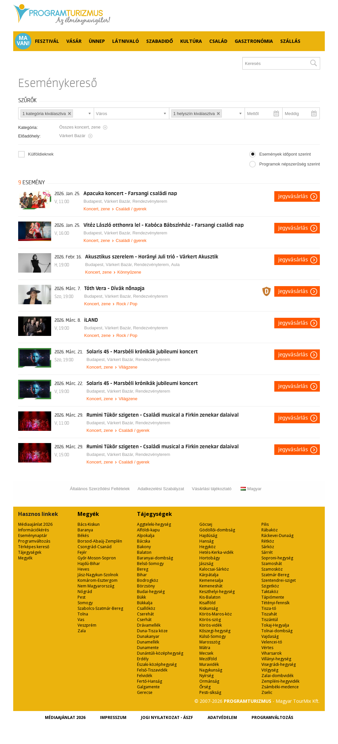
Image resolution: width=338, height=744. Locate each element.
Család (218, 41)
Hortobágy (209, 558)
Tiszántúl (269, 619)
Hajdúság (208, 535)
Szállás (290, 41)
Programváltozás (34, 541)
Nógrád (85, 591)
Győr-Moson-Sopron (97, 558)
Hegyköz (207, 547)
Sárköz (267, 547)
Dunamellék (148, 642)
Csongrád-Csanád (95, 547)
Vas (81, 619)
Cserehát (145, 614)
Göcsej (205, 524)
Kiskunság (208, 608)
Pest (81, 597)
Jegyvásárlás (293, 196)
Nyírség (206, 675)
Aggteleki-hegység (154, 524)
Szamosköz (272, 569)
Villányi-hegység (276, 659)
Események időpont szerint (285, 154)
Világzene (127, 367)
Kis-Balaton (209, 597)
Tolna (83, 614)
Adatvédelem (222, 717)
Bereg (142, 569)
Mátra (204, 647)
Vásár (74, 41)
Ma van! (23, 40)
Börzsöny (146, 586)
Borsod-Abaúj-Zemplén (100, 541)
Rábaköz (269, 530)
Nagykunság (210, 670)
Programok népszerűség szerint (289, 164)
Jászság (206, 563)
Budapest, (94, 201)
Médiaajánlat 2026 (35, 524)
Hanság (206, 541)
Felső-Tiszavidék (152, 670)
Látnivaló (125, 41)
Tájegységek (29, 552)
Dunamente (148, 647)
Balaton (144, 552)
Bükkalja (144, 603)
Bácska (143, 541)
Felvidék (144, 675)
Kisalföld (207, 603)
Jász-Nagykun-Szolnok (98, 575)
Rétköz (267, 541)
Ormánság (209, 681)
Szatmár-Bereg (275, 575)
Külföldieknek (40, 154)
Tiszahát (269, 614)
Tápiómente (272, 597)
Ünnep (97, 41)
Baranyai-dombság (155, 558)
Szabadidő (159, 41)
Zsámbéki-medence (280, 687)
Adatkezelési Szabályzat (161, 488)
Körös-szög (210, 619)
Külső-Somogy (212, 636)
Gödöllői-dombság (217, 530)
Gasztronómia (254, 41)
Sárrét (267, 552)
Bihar (142, 575)
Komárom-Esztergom (98, 580)
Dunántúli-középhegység (160, 653)
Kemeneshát (210, 586)
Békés (83, 535)
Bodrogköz (147, 580)
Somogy (85, 603)
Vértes (267, 647)
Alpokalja (145, 535)
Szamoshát (271, 563)
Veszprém (87, 625)
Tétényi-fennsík (275, 603)
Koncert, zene (97, 208)
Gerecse (144, 692)
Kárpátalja (209, 575)
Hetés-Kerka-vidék (216, 552)
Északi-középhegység (157, 664)
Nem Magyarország (96, 586)
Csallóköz (146, 608)
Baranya (85, 530)
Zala (82, 631)
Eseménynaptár (32, 535)
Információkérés (33, 530)
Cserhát (144, 619)
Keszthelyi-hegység (217, 591)
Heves (83, 569)
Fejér (82, 552)
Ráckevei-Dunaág (277, 535)
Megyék (25, 558)
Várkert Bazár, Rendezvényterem (135, 201)
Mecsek (206, 653)
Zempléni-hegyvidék (280, 681)
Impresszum (113, 717)
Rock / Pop (126, 303)
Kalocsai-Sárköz (214, 569)
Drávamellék (148, 625)
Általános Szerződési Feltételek (100, 488)
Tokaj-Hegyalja (275, 625)
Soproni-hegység (277, 558)
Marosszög (209, 642)
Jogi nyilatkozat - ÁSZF (167, 717)
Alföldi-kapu (148, 530)
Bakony (144, 547)
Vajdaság (270, 636)
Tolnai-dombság (276, 631)
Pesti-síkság (210, 692)
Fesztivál (47, 41)
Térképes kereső (33, 547)
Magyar (251, 488)
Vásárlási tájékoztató (211, 488)
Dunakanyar (148, 636)
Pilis (265, 524)
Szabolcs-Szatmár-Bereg (100, 608)
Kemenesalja (211, 580)
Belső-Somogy (150, 563)
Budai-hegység (151, 591)
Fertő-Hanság (149, 681)
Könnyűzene (129, 272)
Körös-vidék (210, 625)
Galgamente (148, 687)
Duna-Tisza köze (152, 631)
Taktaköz (269, 591)
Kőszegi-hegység (214, 631)
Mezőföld (208, 659)
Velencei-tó (271, 642)
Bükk (141, 597)
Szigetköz (270, 586)
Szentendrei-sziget (278, 580)
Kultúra (191, 41)
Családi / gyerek (131, 208)
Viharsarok (271, 653)
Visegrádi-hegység (278, 664)
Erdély (143, 659)
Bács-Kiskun (89, 524)
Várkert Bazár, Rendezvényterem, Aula (143, 264)
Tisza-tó (268, 608)
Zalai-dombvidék (277, 675)
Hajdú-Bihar (89, 563)
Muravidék (209, 664)
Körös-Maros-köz (215, 614)
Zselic (266, 692)
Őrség (205, 687)
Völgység (269, 670)
